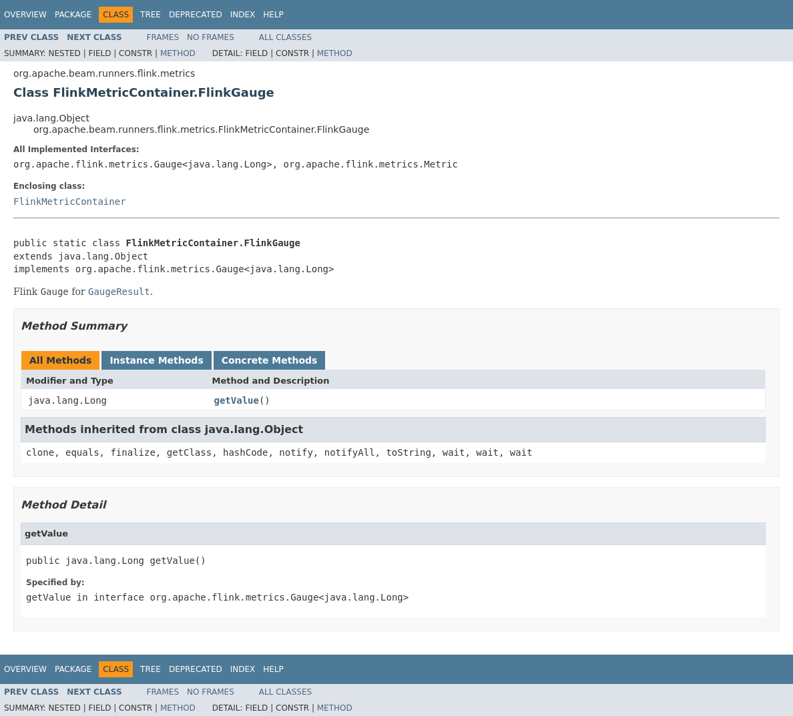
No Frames (210, 37)
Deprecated (195, 14)
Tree (150, 14)
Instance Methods (156, 360)
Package (73, 14)
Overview (25, 14)
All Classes (285, 37)
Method (178, 53)
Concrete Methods (270, 360)
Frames (163, 37)
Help (273, 14)
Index (243, 14)
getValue (236, 400)
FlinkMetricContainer (69, 201)
